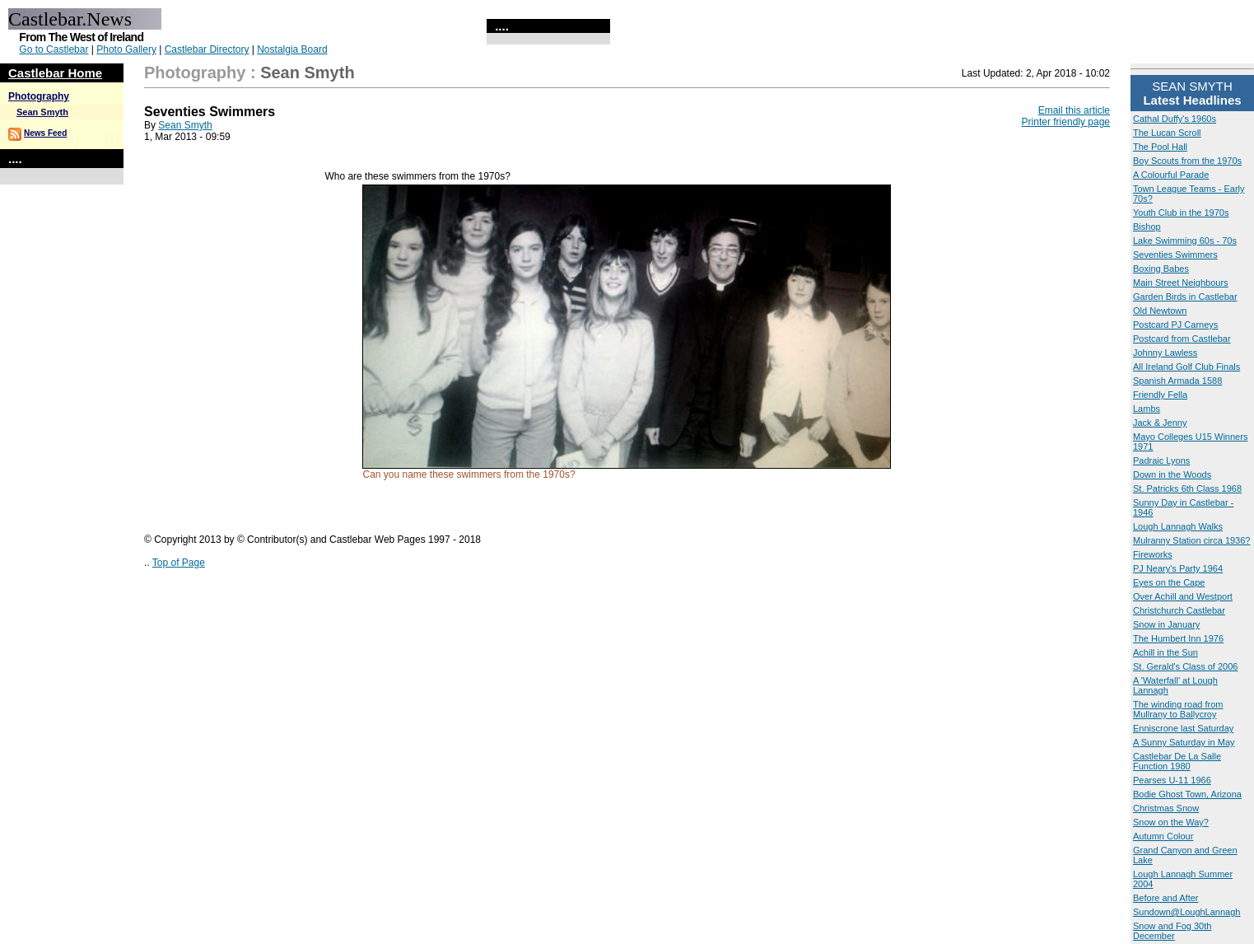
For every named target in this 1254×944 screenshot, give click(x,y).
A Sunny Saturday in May (1184, 742)
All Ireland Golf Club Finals (1186, 367)
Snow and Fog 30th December (1172, 931)
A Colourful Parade (1171, 175)
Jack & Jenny (1159, 423)
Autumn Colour (1163, 836)
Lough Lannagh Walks (1178, 526)
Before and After (1166, 898)
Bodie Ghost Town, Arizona (1187, 794)
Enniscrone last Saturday (1183, 728)
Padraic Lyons (1161, 460)
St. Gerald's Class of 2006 (1185, 666)
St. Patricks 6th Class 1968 (1187, 488)
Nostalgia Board (292, 49)
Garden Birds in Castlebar (1185, 296)
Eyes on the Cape (1169, 582)
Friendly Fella (1160, 395)
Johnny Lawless (1165, 353)
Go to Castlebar (53, 49)
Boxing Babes (1161, 268)
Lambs (1146, 409)
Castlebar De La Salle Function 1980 (1177, 761)
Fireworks (1152, 554)
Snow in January (1166, 624)
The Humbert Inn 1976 (1178, 638)
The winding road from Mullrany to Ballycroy (1178, 709)
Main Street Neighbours (1180, 282)
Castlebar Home (55, 73)
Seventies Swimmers (1175, 254)
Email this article (1074, 110)
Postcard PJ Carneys (1175, 324)
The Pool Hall (1160, 147)
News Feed (45, 133)
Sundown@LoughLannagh (1186, 912)
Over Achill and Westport (1183, 596)
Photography (38, 96)
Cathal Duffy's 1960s (1174, 119)
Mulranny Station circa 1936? (1191, 540)
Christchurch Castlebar (1179, 610)
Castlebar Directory (207, 49)
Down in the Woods (1172, 474)
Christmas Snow (1166, 808)
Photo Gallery (126, 49)
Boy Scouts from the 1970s (1187, 161)
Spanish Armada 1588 (1177, 381)
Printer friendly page (1066, 122)
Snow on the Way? (1171, 822)
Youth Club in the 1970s (1180, 212)
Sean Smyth (42, 112)
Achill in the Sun (1165, 652)
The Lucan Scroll (1167, 133)
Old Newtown (1159, 310)
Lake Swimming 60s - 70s (1185, 240)
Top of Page (178, 562)
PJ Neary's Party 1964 (1178, 568)
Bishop (1147, 226)
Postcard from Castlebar (1182, 338)
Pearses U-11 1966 (1172, 780)
